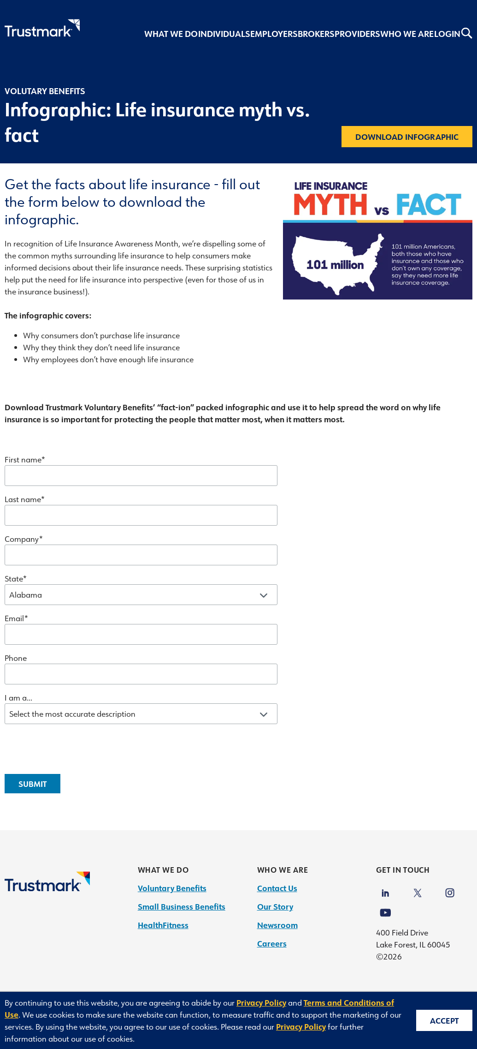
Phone (16, 658)
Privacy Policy (261, 1002)
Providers (357, 33)
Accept (444, 1020)
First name (23, 459)
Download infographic (407, 137)
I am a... (18, 697)
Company (22, 538)
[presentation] (75, 749)
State (14, 578)
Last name (23, 499)
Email (14, 618)
